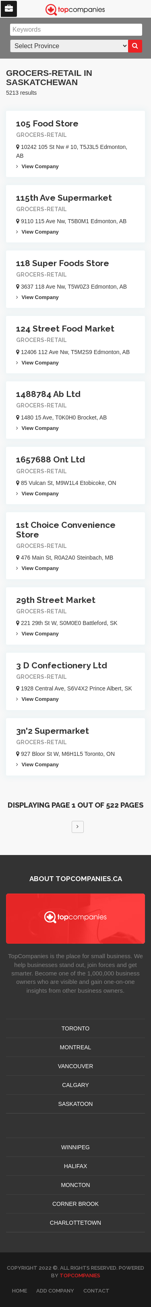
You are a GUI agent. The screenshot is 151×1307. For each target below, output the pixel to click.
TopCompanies (80, 1275)
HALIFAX (75, 1166)
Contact (96, 1291)
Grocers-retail (41, 135)
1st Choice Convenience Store (66, 529)
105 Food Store (47, 123)
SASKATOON (75, 1104)
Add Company (55, 1291)
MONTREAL (75, 1047)
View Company (37, 166)
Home (19, 1291)
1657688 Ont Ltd (50, 459)
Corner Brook (75, 1204)
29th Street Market (55, 600)
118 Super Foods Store (62, 263)
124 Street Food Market (65, 329)
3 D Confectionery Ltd (61, 665)
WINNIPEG (75, 1147)
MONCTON (75, 1185)
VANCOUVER (75, 1066)
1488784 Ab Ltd (48, 394)
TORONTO (76, 1028)
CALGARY (75, 1085)
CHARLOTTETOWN (75, 1222)
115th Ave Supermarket (64, 198)
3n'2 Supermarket (52, 731)
